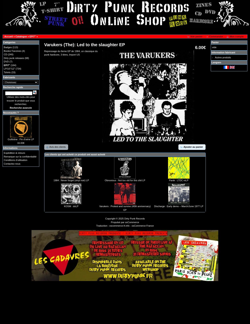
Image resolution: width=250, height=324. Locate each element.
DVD (6, 61)
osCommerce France (143, 225)
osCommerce (132, 222)
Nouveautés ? (11, 112)
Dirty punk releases (14, 58)
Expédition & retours (14, 153)
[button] (195, 36)
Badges (8, 47)
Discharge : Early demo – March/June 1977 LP (178, 206)
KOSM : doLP (71, 206)
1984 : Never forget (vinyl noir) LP (71, 180)
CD (5, 54)
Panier (215, 42)
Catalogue (21, 36)
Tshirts (7, 72)
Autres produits (223, 57)
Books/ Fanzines (12, 51)
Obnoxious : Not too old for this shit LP (125, 180)
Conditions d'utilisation (15, 160)
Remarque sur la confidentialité (20, 156)
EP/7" (33, 36)
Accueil (8, 36)
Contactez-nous (12, 163)
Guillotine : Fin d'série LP (21, 139)
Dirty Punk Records (134, 218)
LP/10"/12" (9, 68)
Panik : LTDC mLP (178, 180)
